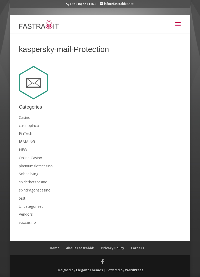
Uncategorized (31, 206)
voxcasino (27, 222)
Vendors (26, 214)
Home (55, 248)
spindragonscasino (35, 190)
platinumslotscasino (36, 165)
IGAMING (27, 141)
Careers (137, 248)
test (22, 198)
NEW (23, 149)
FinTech (25, 133)
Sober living (28, 173)
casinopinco (29, 125)
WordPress (134, 270)
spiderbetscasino (33, 181)
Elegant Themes (89, 270)
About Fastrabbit (80, 248)
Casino (24, 117)
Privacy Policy (112, 248)
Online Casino (30, 157)
